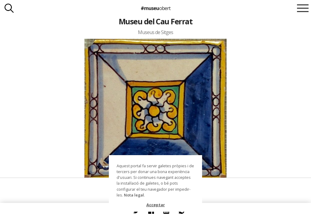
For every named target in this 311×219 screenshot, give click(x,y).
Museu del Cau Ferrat (156, 21)
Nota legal (134, 195)
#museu (155, 8)
